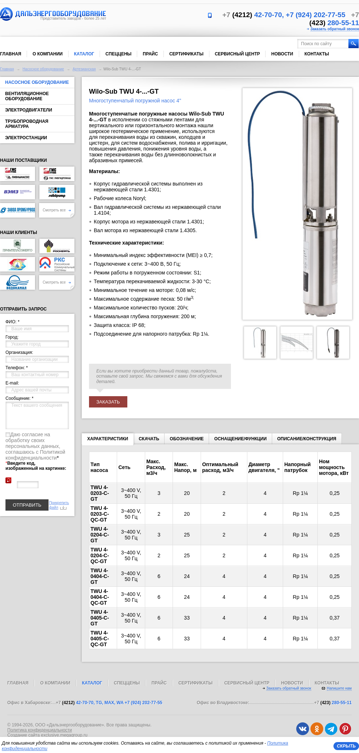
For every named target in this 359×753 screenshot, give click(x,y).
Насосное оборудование (43, 69)
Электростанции (26, 137)
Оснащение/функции (240, 438)
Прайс (150, 53)
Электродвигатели (28, 110)
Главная (10, 53)
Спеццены (118, 53)
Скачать (149, 438)
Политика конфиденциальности (39, 730)
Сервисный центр (237, 53)
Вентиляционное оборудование (27, 96)
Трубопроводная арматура (26, 124)
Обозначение (187, 438)
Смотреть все (57, 210)
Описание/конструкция (306, 438)
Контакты (317, 53)
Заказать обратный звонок (334, 29)
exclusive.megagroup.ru (64, 735)
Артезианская (84, 69)
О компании (47, 53)
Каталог (84, 53)
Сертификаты (186, 53)
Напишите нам (339, 688)
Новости (282, 53)
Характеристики (107, 440)
